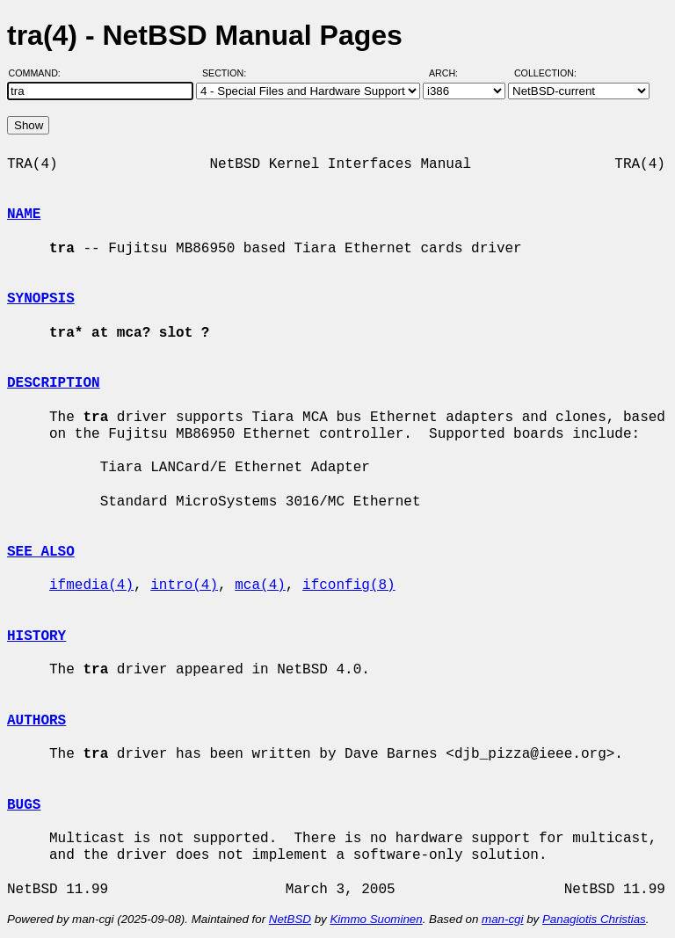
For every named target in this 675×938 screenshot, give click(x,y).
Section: (228, 73)
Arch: (451, 73)
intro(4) (184, 585)
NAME (23, 214)
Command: (40, 73)
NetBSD (290, 919)
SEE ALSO (41, 552)
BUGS (23, 805)
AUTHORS (36, 721)
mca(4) (260, 585)
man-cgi (502, 919)
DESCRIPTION (53, 383)
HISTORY (36, 636)
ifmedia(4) (91, 585)
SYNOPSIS (41, 299)
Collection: (545, 73)
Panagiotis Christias (594, 919)
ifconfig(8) (349, 585)
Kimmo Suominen (376, 919)
